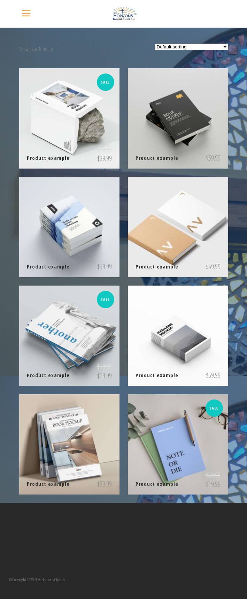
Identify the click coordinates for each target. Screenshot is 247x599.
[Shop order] (191, 47)
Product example (48, 157)
